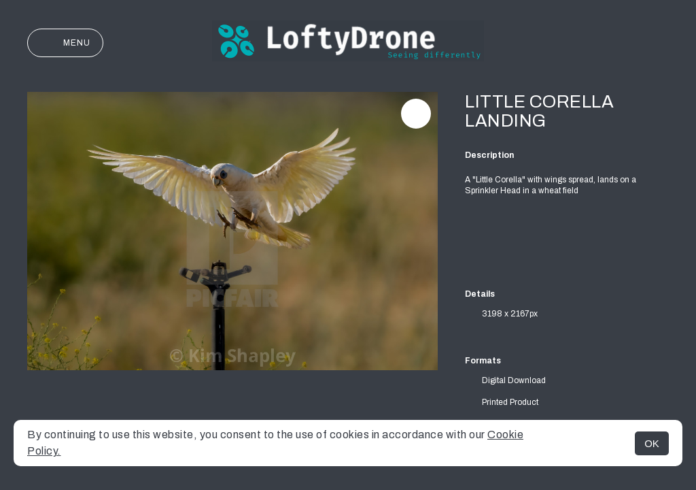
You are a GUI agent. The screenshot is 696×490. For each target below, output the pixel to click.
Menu (65, 43)
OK (651, 443)
